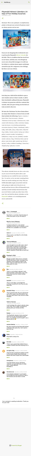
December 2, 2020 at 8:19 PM (18, 341)
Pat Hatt (9, 341)
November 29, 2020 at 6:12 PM (13, 222)
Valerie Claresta (11, 301)
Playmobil (5, 196)
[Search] (29, 2)
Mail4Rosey (7, 2)
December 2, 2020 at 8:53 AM (16, 334)
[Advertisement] (15, 425)
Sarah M (9, 280)
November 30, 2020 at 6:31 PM (17, 313)
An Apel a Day (10, 350)
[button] (2, 18)
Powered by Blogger (15, 445)
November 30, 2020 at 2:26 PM (22, 290)
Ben (8, 269)
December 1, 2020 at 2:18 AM (22, 324)
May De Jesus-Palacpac (13, 221)
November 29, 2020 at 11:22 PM (13, 242)
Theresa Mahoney (12, 241)
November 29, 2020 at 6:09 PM (13, 212)
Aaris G (9, 232)
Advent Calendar (21, 55)
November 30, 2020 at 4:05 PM (13, 303)
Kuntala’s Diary (11, 290)
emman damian (11, 324)
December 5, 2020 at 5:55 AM (20, 360)
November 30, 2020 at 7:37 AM (18, 280)
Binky (8, 334)
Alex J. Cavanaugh (12, 211)
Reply (8, 218)
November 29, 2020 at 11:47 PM (13, 256)
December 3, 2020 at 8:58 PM (21, 350)
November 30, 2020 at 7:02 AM (15, 269)
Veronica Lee (10, 371)
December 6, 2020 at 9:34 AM (21, 371)
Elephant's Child (11, 255)
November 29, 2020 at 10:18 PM (17, 232)
